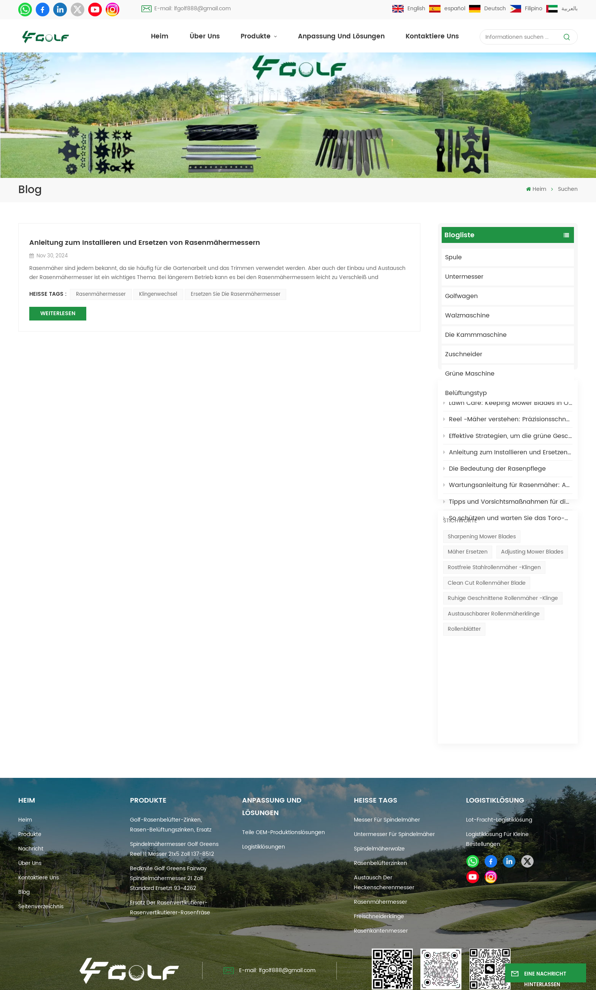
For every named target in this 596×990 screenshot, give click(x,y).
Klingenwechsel (158, 294)
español (447, 8)
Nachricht (30, 819)
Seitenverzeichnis (40, 877)
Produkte (257, 37)
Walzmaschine (467, 315)
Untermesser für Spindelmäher (394, 804)
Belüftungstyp (466, 393)
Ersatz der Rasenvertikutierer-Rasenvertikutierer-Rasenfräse (170, 878)
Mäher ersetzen (468, 624)
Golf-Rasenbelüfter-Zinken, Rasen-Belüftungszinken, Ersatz (170, 795)
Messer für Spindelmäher (387, 790)
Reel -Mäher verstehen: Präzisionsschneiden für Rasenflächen (507, 457)
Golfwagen (461, 296)
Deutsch (487, 8)
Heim (159, 37)
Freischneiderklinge (379, 886)
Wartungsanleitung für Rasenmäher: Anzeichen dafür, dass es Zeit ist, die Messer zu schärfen (507, 523)
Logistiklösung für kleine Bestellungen (497, 809)
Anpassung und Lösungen (341, 37)
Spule (453, 257)
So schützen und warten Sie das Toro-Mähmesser (507, 556)
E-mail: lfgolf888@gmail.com (186, 8)
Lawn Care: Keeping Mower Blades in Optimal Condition (507, 441)
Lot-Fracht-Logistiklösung (499, 790)
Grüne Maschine (470, 374)
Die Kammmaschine (476, 335)
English (408, 8)
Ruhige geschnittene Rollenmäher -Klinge (503, 670)
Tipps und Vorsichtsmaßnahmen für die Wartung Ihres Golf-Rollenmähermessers (507, 540)
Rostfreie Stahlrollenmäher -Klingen (494, 639)
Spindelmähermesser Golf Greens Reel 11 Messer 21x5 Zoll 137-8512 (174, 819)
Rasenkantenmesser (381, 901)
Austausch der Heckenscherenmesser (384, 853)
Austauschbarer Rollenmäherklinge (494, 686)
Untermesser (464, 277)
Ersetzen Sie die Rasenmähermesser (236, 294)
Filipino (526, 8)
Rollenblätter (464, 701)
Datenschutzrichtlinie (385, 979)
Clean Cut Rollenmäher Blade (487, 654)
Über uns (205, 37)
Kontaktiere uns (432, 37)
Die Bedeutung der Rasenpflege (494, 507)
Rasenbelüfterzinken (380, 833)
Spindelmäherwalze (379, 819)
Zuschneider (463, 354)
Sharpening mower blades (482, 608)
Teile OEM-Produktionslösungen (283, 802)
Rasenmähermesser (101, 294)
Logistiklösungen (263, 817)
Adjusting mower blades (532, 624)
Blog (24, 862)
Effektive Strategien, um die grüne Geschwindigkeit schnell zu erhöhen (507, 474)
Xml (344, 979)
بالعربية (562, 8)
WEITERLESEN (57, 313)
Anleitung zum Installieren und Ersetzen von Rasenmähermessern (507, 490)
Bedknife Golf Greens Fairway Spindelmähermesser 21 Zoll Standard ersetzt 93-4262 (168, 849)
